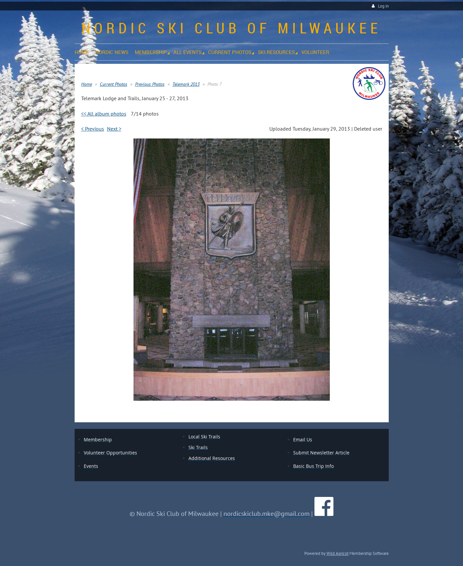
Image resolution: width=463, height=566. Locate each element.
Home (86, 84)
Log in (383, 6)
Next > (114, 128)
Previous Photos (150, 84)
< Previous (92, 128)
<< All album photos (103, 113)
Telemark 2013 (186, 84)
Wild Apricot (337, 553)
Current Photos (113, 84)
